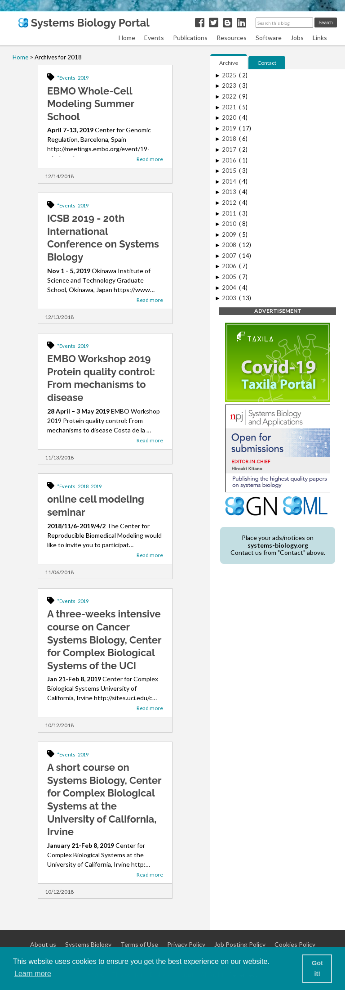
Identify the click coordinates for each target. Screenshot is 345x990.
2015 (230, 170)
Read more (150, 159)
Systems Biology (88, 944)
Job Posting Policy (239, 944)
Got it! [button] (317, 968)
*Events (66, 78)
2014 (230, 181)
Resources (232, 37)
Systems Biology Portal (84, 22)
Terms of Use (139, 944)
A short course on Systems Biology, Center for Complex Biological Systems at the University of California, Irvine (104, 799)
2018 (83, 486)
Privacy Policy (186, 944)
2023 (230, 85)
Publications (190, 37)
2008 (230, 244)
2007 (230, 255)
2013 (230, 191)
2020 (230, 117)
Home (127, 37)
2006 (230, 266)
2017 (230, 149)
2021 (230, 107)
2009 (230, 234)
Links (320, 37)
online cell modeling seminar (95, 505)
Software (269, 37)
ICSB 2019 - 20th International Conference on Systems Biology (103, 237)
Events (154, 37)
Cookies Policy (294, 944)
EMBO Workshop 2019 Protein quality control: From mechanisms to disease (101, 378)
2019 (83, 78)
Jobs (297, 37)
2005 (230, 276)
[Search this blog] (284, 23)
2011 (230, 213)
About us (43, 944)
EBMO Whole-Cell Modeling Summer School (90, 103)
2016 (230, 160)
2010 (230, 223)
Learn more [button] (32, 973)
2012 (230, 202)
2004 (230, 287)
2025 (230, 75)
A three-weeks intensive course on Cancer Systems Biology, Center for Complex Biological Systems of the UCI (104, 639)
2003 (230, 298)
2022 (230, 96)
